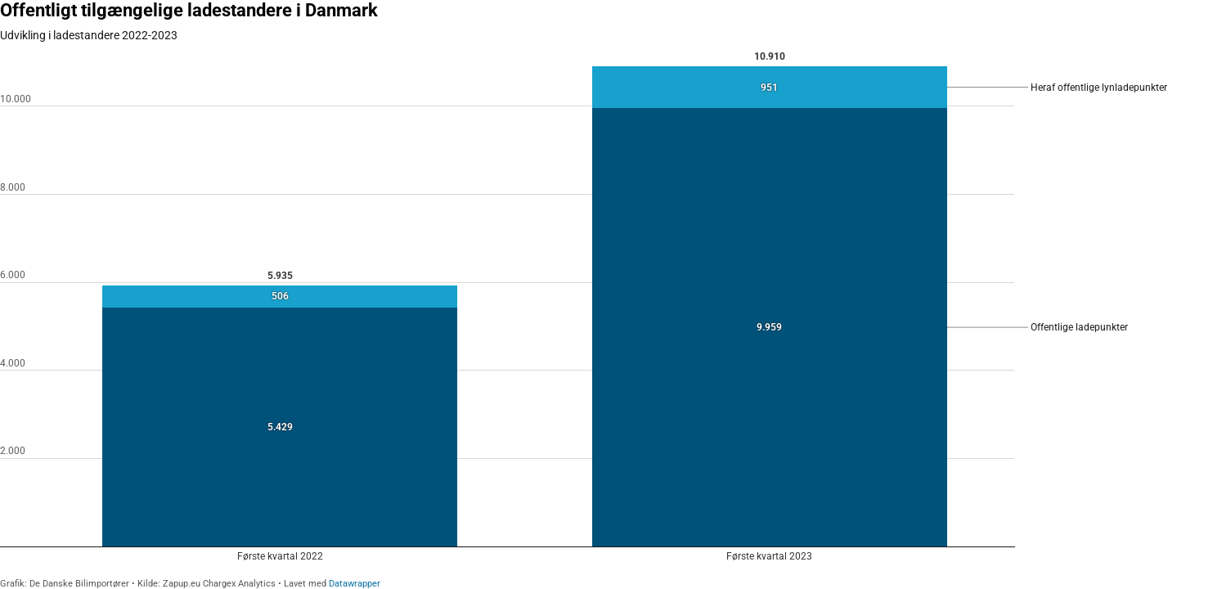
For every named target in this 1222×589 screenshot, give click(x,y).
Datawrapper (354, 583)
